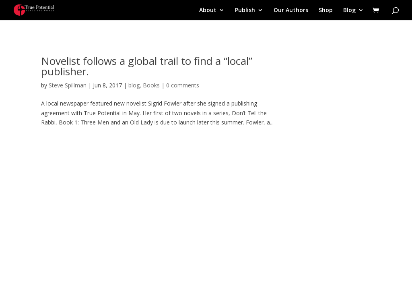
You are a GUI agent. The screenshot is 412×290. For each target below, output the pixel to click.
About (207, 10)
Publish (245, 10)
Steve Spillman (68, 85)
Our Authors (291, 10)
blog (134, 85)
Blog (349, 10)
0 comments (182, 85)
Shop (326, 10)
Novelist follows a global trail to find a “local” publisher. (146, 66)
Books (151, 85)
